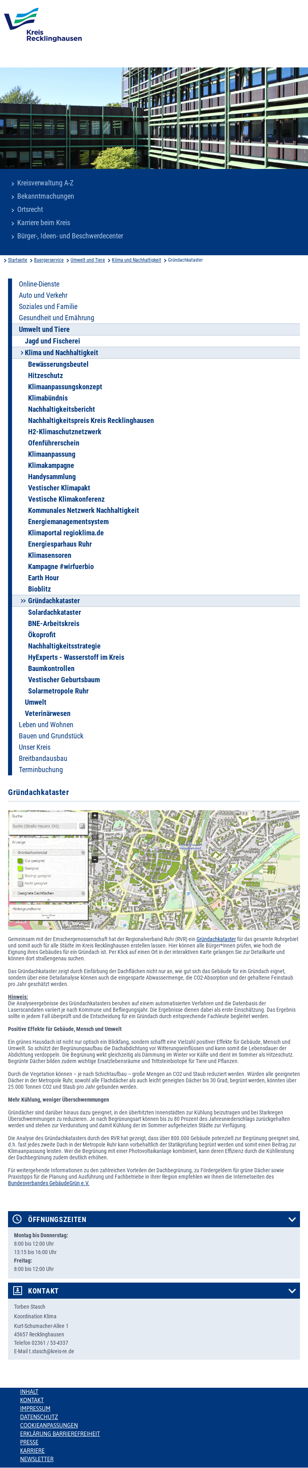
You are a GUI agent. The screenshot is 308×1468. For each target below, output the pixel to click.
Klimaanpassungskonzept (65, 387)
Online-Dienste (39, 284)
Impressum (35, 1408)
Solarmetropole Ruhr (58, 691)
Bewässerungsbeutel (58, 364)
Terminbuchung (41, 770)
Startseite (17, 260)
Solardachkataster (54, 612)
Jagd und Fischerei (52, 341)
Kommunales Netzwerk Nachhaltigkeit (83, 510)
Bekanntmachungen (45, 196)
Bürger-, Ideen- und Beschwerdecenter (70, 236)
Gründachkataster (216, 939)
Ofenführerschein (53, 443)
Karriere (32, 1451)
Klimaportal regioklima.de (66, 533)
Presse (29, 1442)
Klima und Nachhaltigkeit (136, 260)
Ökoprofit (42, 635)
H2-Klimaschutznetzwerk (64, 432)
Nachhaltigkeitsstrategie (64, 646)
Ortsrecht (30, 209)
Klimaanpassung (51, 454)
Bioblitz (39, 589)
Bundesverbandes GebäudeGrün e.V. (48, 1183)
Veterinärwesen (48, 714)
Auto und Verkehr (43, 295)
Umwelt (36, 702)
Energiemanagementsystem (68, 522)
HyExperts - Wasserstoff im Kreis (76, 657)
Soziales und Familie (48, 307)
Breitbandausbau (43, 758)
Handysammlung (52, 477)
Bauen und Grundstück (51, 736)
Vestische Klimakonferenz (66, 499)
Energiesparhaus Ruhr (60, 544)
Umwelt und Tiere (88, 260)
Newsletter (36, 1459)
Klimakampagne (51, 466)
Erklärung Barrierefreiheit (60, 1434)
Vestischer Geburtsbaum (64, 680)
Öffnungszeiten (57, 1220)
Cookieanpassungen (49, 1425)
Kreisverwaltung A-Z (45, 183)
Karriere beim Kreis (43, 223)
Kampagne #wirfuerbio (61, 567)
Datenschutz (39, 1417)
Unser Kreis (35, 747)
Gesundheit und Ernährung (56, 318)
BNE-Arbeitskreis (53, 624)
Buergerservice (49, 260)
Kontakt (43, 1291)
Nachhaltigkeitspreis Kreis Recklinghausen (91, 421)
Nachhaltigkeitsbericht (61, 409)
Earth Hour (43, 578)
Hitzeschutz (45, 376)
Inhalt (29, 1392)
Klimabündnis (48, 398)
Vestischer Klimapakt (59, 488)
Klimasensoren (49, 555)
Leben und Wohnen (46, 725)
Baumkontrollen (51, 669)
